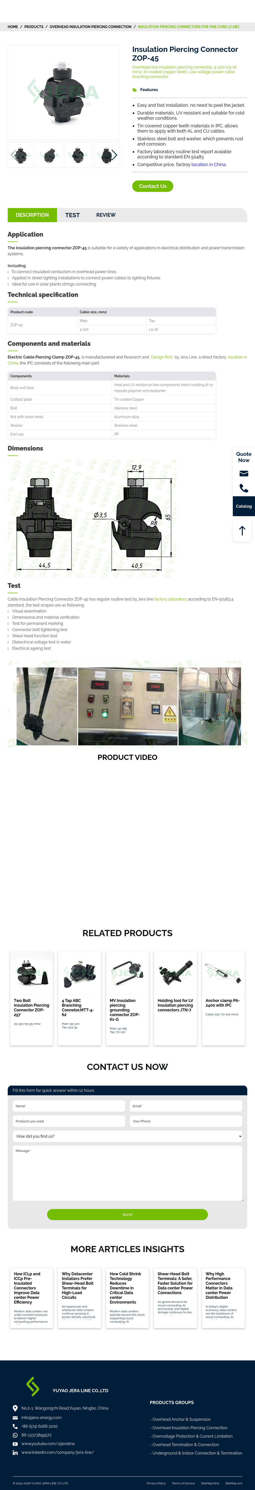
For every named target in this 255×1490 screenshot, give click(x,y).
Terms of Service (183, 1483)
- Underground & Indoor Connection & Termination (196, 1453)
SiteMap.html (210, 1483)
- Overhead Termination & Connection (184, 1444)
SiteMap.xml (233, 1483)
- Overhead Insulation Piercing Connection (189, 1427)
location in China (208, 164)
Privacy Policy (156, 1483)
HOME (13, 27)
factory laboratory (170, 599)
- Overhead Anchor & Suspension (180, 1419)
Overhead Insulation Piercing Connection (90, 27)
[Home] (23, 10)
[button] (114, 155)
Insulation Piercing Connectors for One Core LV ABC (189, 27)
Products (33, 27)
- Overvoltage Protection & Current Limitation (191, 1436)
